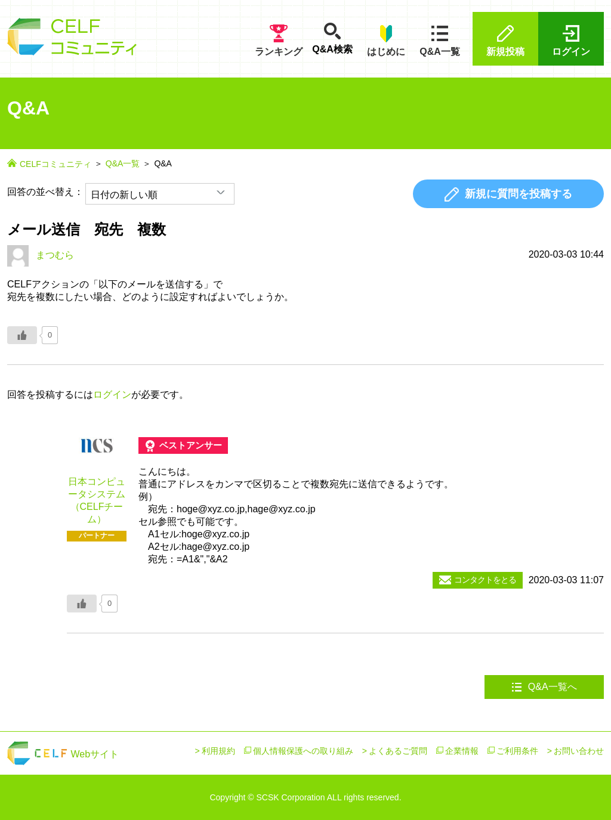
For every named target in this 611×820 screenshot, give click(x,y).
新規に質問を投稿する (508, 194)
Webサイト (63, 754)
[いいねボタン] (22, 335)
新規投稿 (505, 40)
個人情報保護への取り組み (303, 751)
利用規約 (218, 751)
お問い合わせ (579, 751)
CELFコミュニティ (55, 164)
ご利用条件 (517, 751)
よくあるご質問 (398, 751)
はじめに (386, 40)
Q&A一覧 (439, 40)
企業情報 (462, 751)
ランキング (279, 40)
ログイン (571, 40)
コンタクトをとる (477, 580)
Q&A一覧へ (543, 687)
